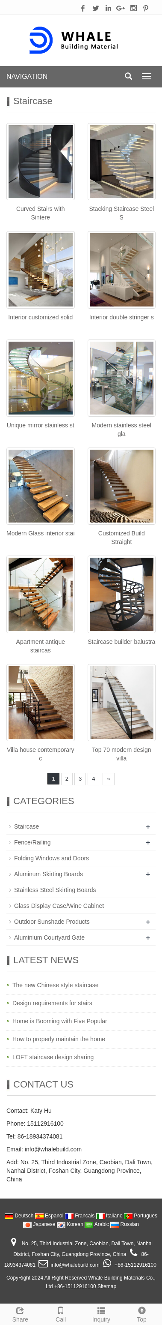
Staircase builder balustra (121, 641)
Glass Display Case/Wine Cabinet (59, 905)
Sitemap (106, 1286)
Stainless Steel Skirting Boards (55, 889)
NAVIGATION (26, 76)
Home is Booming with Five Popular (59, 1021)
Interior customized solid (40, 317)
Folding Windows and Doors (51, 858)
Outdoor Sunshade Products (52, 921)
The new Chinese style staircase (55, 985)
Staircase (26, 826)
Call (61, 1313)
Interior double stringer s (121, 317)
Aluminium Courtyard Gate (49, 937)
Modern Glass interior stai (40, 533)
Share (20, 1313)
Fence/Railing (32, 842)
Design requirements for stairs (52, 1003)
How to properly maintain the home (58, 1039)
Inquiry (101, 1313)
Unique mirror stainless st (40, 425)
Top (141, 1313)
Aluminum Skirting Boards (48, 874)
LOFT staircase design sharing (53, 1057)
